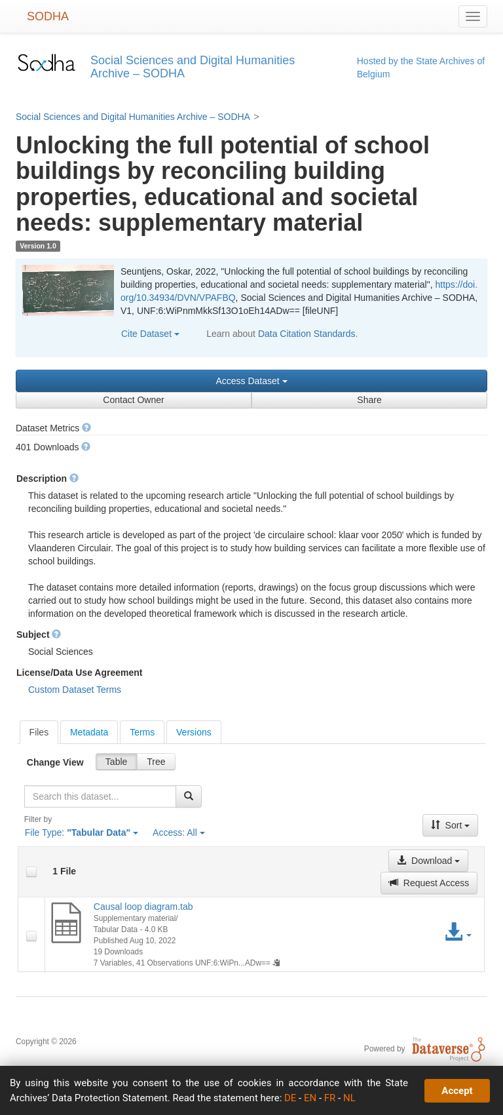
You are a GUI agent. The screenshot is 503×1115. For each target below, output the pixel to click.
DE (290, 1098)
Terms (142, 732)
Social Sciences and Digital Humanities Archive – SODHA (133, 116)
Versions (194, 732)
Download (428, 860)
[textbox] (100, 796)
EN (310, 1098)
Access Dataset (251, 381)
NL (349, 1098)
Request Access (429, 883)
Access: (179, 832)
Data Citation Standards (307, 333)
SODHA (48, 16)
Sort (450, 825)
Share (369, 400)
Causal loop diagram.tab (143, 906)
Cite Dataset (150, 333)
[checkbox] (31, 872)
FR (330, 1098)
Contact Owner (133, 400)
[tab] (39, 732)
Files (39, 732)
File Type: (81, 832)
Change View (55, 762)
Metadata (89, 732)
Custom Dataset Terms (74, 689)
